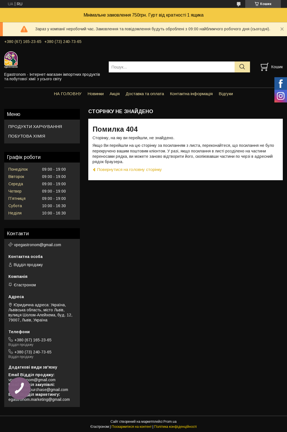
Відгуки (226, 93)
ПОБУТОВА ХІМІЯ (26, 136)
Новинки (95, 93)
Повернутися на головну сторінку (129, 169)
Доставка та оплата (145, 93)
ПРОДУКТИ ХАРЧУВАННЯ (35, 126)
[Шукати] (242, 66)
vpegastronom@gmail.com (37, 245)
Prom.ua (170, 422)
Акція (115, 93)
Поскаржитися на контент (132, 427)
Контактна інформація (191, 93)
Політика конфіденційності (175, 427)
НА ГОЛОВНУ (68, 93)
